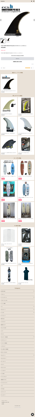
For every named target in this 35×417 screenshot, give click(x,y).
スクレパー (2, 364)
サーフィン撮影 (3, 303)
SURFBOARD (3, 291)
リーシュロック (3, 370)
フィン (2, 306)
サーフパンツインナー (4, 382)
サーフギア (2, 312)
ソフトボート (3, 294)
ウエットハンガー (3, 367)
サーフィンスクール (4, 297)
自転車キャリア (3, 324)
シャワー (2, 330)
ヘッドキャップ (3, 346)
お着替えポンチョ (3, 379)
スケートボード (3, 361)
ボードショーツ (3, 315)
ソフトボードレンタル (4, 300)
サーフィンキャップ (3, 376)
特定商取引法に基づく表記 (5, 402)
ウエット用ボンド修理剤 (4, 349)
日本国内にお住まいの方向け (17, 61)
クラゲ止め (2, 388)
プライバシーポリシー (4, 400)
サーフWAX (3, 373)
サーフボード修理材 (4, 343)
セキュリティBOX (3, 327)
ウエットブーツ (3, 355)
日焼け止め (2, 318)
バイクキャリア (3, 321)
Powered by (17, 407)
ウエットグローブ (3, 358)
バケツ (2, 385)
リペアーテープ (3, 391)
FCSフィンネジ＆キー (4, 352)
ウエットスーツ (3, 309)
